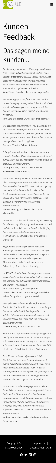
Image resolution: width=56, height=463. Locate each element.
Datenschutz (37, 447)
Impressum (40, 443)
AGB (48, 447)
